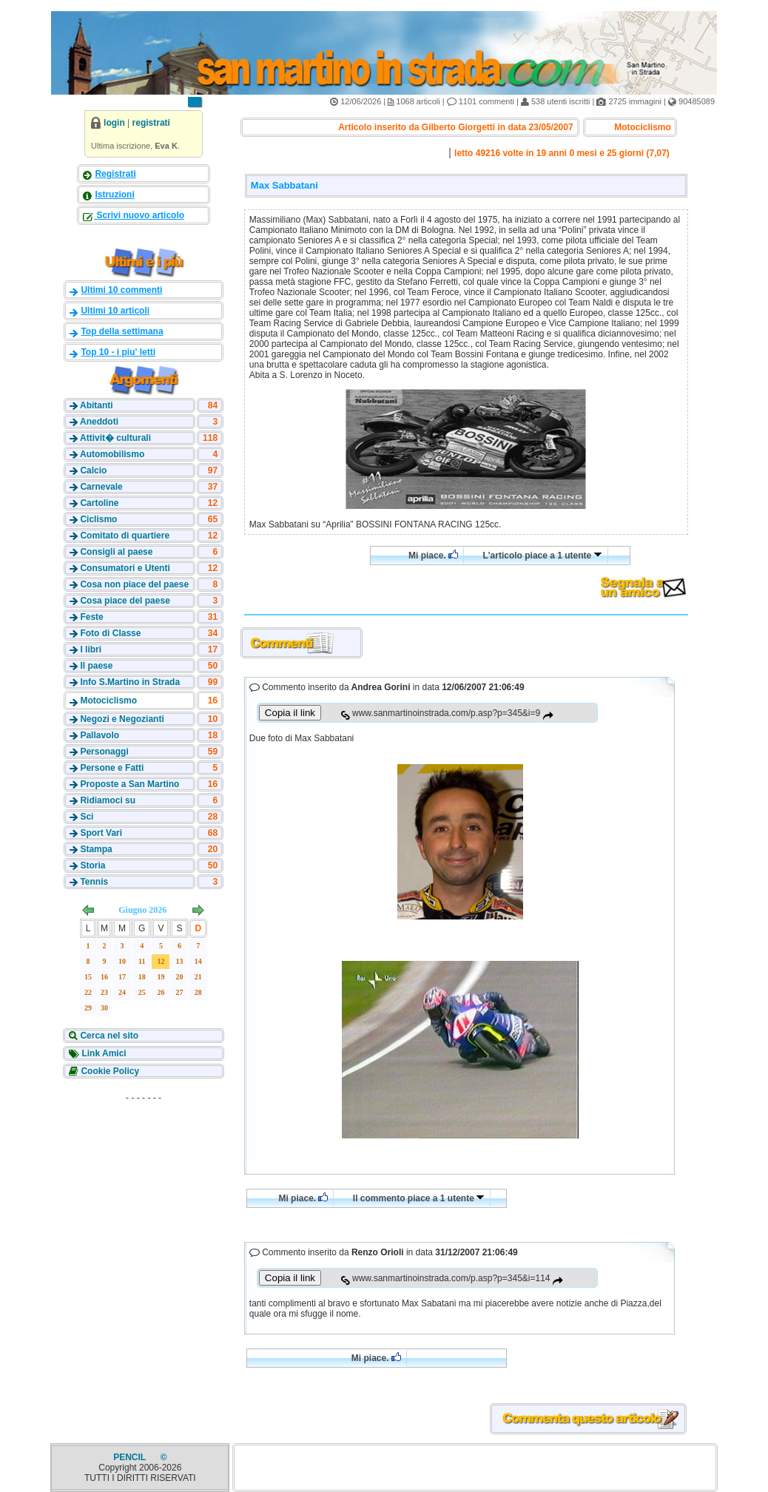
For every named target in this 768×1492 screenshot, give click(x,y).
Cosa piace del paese (124, 600)
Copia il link (290, 712)
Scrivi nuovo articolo (139, 215)
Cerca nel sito (108, 1035)
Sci (86, 816)
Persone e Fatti (112, 768)
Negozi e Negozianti (122, 719)
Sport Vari (101, 833)
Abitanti (96, 405)
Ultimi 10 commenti (121, 290)
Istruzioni (114, 194)
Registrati (115, 174)
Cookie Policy (108, 1071)
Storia (92, 865)
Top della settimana (122, 331)
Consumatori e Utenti (124, 568)
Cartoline (99, 503)
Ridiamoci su (107, 800)
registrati (151, 123)
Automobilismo (112, 454)
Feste (91, 617)
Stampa (96, 849)
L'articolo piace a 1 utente (542, 555)
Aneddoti (99, 421)
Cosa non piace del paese (134, 584)
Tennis (94, 882)
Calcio (93, 470)
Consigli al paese (116, 552)
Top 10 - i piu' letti (118, 352)
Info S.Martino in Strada (130, 682)
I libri (90, 649)
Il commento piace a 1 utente (419, 1198)
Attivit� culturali (115, 438)
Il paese (96, 666)
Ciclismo (98, 519)
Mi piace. (433, 555)
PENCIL (130, 1457)
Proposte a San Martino (129, 784)
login (114, 123)
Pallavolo (99, 735)
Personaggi (104, 751)
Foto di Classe (110, 633)
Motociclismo (108, 700)
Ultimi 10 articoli (115, 311)
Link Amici (103, 1053)
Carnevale (101, 487)
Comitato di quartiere (124, 535)
